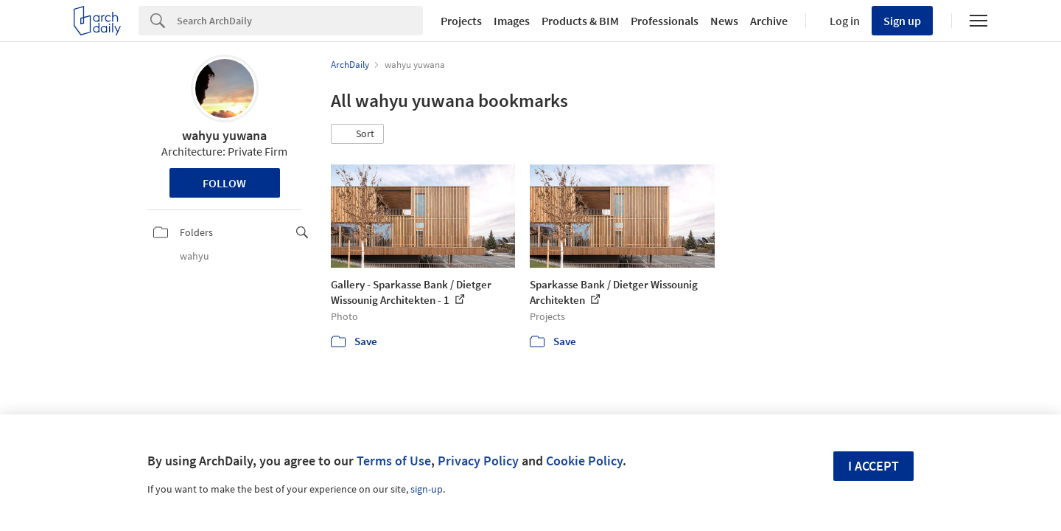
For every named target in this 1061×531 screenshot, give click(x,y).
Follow (224, 183)
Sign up (902, 20)
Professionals (664, 21)
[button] (357, 134)
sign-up (426, 489)
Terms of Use (394, 460)
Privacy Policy (478, 460)
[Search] (300, 20)
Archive (769, 21)
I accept (873, 465)
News (724, 21)
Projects (461, 21)
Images (512, 21)
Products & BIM (580, 21)
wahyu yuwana (224, 135)
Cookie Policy (584, 460)
